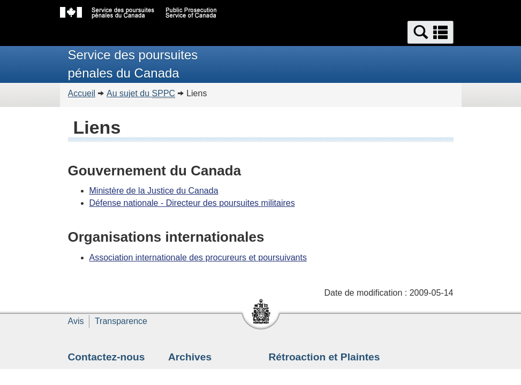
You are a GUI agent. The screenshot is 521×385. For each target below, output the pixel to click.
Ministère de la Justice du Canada (153, 190)
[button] (430, 32)
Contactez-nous (106, 357)
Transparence (121, 321)
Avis (76, 321)
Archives (190, 357)
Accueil (82, 93)
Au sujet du (141, 93)
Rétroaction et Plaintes (324, 357)
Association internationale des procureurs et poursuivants (198, 257)
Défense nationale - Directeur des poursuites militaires (192, 202)
